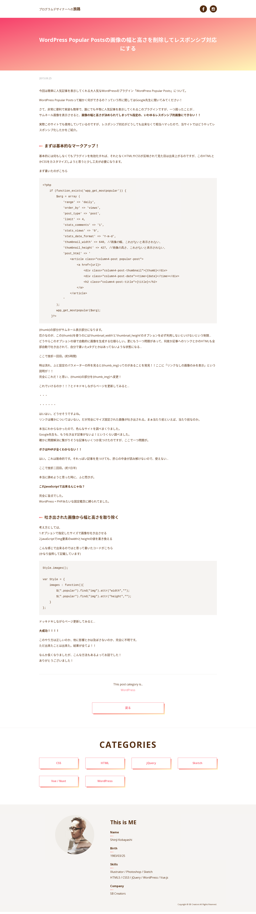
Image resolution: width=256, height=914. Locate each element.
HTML (105, 765)
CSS (58, 765)
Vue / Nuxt (58, 783)
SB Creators (118, 896)
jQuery (151, 765)
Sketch (197, 765)
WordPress (128, 690)
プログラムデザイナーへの (60, 9)
